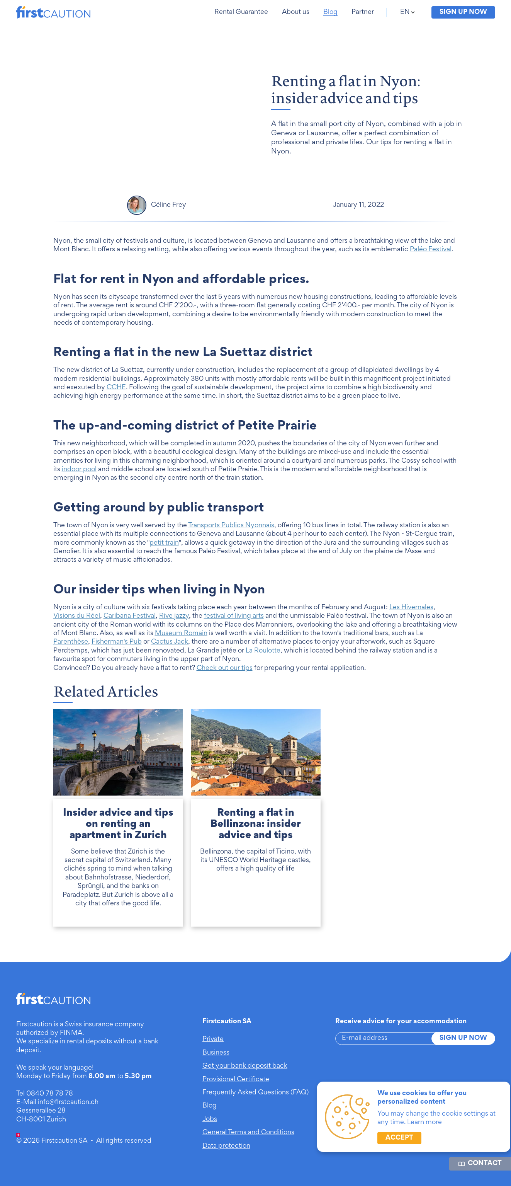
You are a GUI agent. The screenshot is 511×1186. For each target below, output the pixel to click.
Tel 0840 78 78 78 (44, 1094)
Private (213, 1039)
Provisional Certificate (235, 1080)
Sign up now (463, 1038)
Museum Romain (181, 644)
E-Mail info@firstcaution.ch (57, 1102)
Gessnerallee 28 (41, 1111)
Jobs (209, 1119)
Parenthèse (70, 652)
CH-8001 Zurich (41, 1120)
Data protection (226, 1146)
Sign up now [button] (463, 12)
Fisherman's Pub (117, 652)
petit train (164, 553)
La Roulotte (263, 661)
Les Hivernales (411, 618)
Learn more (424, 1123)
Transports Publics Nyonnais (231, 536)
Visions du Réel (76, 626)
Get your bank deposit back (244, 1066)
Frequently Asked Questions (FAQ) (255, 1093)
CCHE (116, 398)
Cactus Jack (169, 652)
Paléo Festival (431, 260)
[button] (242, 12)
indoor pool (79, 480)
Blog (209, 1106)
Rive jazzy (174, 626)
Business (215, 1053)
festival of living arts (234, 626)
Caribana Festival (130, 626)
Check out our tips (225, 678)
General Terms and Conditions (248, 1133)
